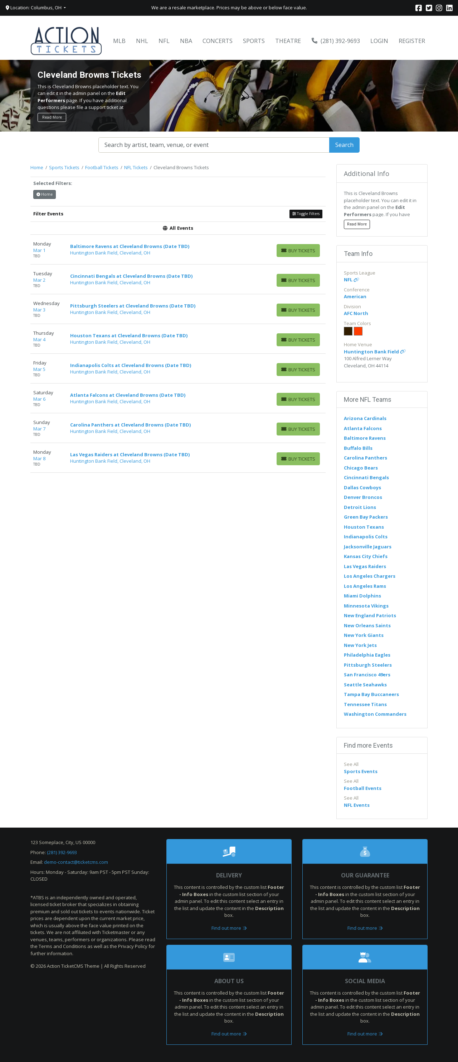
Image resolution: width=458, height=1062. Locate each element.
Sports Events (360, 771)
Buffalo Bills (358, 448)
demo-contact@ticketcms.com (76, 862)
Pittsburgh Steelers (368, 665)
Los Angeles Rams (365, 586)
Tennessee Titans (365, 704)
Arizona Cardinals (365, 418)
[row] (178, 250)
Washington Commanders (375, 714)
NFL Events (357, 805)
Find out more (229, 928)
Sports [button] (254, 41)
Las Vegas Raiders (365, 566)
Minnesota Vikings (366, 606)
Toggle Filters (306, 213)
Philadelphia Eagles (367, 655)
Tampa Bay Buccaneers (371, 694)
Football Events (362, 788)
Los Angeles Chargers (369, 576)
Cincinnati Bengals (366, 477)
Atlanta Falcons (363, 428)
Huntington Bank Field (375, 351)
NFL (351, 279)
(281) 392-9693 (336, 41)
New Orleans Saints (367, 625)
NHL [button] (142, 41)
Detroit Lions (360, 507)
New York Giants (364, 635)
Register (412, 41)
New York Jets (360, 645)
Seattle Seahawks (365, 684)
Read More (52, 117)
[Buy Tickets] (298, 250)
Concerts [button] (218, 41)
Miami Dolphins (362, 595)
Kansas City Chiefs (366, 556)
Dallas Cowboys (362, 487)
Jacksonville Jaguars (367, 546)
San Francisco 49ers (367, 674)
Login (379, 41)
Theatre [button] (288, 41)
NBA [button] (186, 41)
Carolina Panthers (365, 457)
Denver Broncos (363, 497)
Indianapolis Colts (366, 536)
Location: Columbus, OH (34, 7)
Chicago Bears (361, 468)
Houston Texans (364, 527)
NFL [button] (164, 41)
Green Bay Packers (366, 517)
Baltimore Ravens (365, 438)
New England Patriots (370, 615)
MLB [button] (119, 41)
